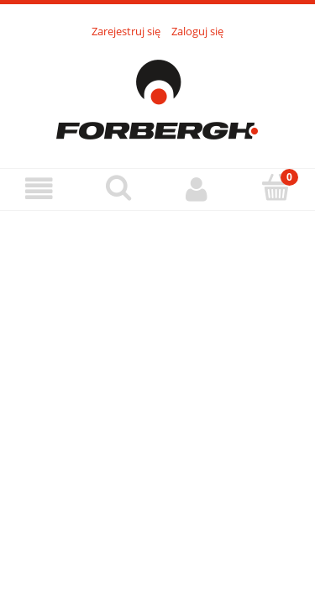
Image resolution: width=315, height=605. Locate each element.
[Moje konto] (197, 188)
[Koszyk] (275, 187)
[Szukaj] (118, 187)
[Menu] (39, 188)
